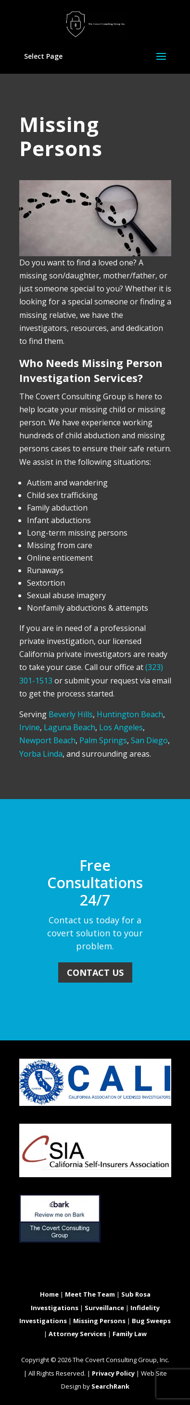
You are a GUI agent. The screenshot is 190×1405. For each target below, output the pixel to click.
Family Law (130, 1333)
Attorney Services (77, 1333)
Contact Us (95, 972)
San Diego (149, 740)
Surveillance (104, 1307)
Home (49, 1294)
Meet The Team (90, 1294)
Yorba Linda (41, 753)
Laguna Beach (69, 727)
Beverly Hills (71, 714)
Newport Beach (47, 740)
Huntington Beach (130, 714)
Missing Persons (99, 1320)
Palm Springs (103, 740)
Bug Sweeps (151, 1320)
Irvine (29, 727)
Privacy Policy (113, 1373)
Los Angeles (121, 727)
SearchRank (110, 1386)
